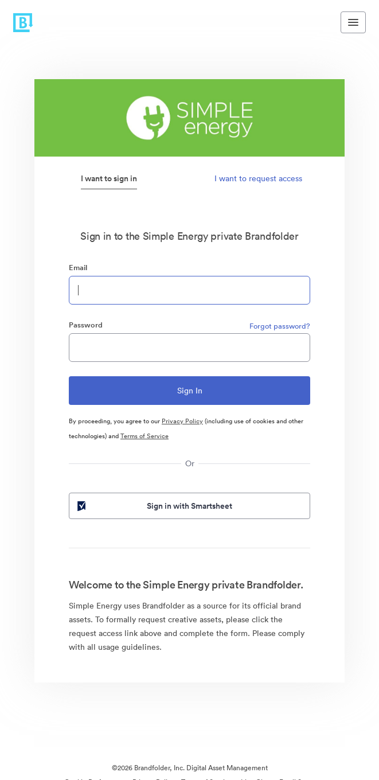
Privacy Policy (182, 421)
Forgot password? (279, 326)
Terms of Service (144, 435)
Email (78, 267)
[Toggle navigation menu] (353, 22)
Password (86, 325)
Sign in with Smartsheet (153, 506)
